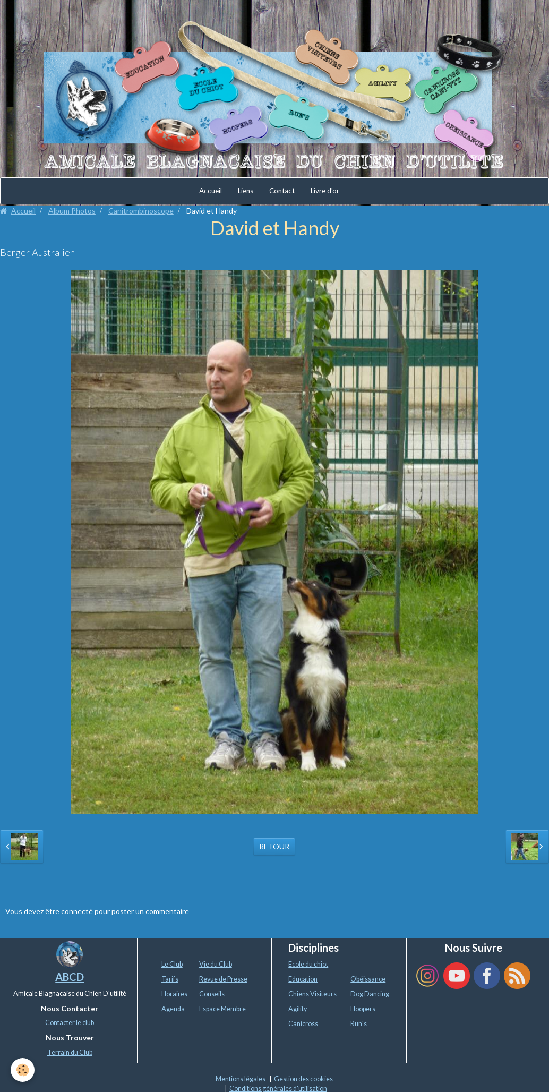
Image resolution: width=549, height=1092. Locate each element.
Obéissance (367, 979)
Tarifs (169, 979)
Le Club (172, 964)
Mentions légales (240, 1079)
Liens (245, 190)
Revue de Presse (223, 979)
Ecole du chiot (308, 964)
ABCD (69, 976)
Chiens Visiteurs (312, 994)
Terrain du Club (69, 1052)
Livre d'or (325, 190)
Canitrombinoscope (141, 210)
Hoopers (362, 1009)
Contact (282, 190)
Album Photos (72, 210)
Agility (297, 1009)
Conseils (212, 994)
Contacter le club (69, 1023)
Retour (274, 846)
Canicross (303, 1024)
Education (303, 979)
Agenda (173, 1009)
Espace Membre (222, 1009)
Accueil (210, 190)
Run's (358, 1024)
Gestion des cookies (303, 1079)
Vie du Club (215, 964)
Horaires (174, 994)
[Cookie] (23, 1070)
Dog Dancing (369, 994)
